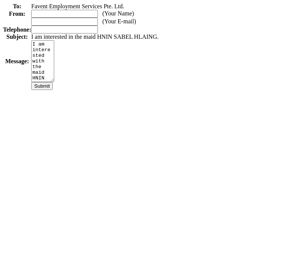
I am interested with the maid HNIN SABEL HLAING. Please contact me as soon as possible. (43, 65)
